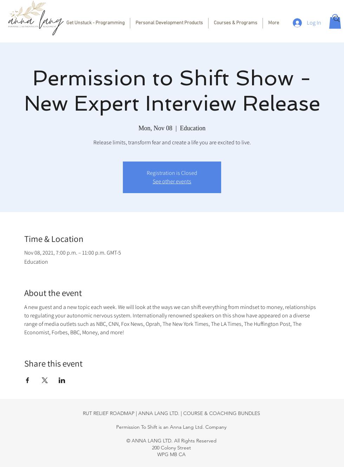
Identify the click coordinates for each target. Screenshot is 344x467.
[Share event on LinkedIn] (62, 380)
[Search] (336, 19)
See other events (172, 181)
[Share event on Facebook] (27, 380)
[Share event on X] (44, 380)
